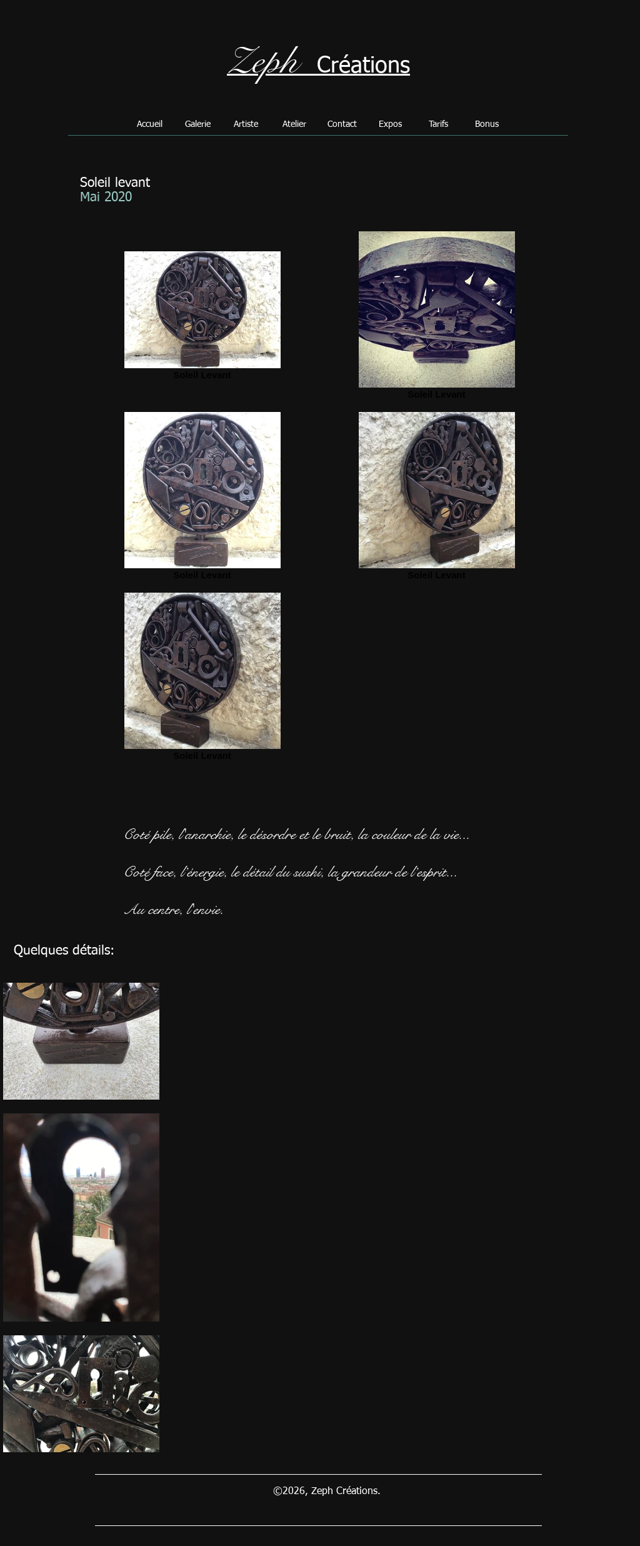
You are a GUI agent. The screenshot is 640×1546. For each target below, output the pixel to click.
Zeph (262, 61)
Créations (363, 66)
